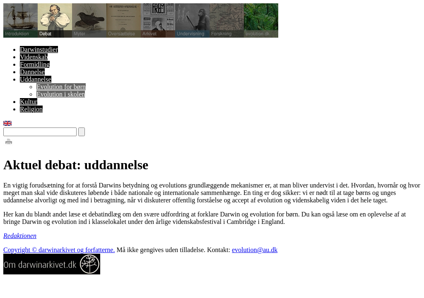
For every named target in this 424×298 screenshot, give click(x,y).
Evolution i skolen (60, 94)
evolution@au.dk (254, 249)
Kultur (28, 101)
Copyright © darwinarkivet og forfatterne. (59, 249)
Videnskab (34, 56)
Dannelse (32, 71)
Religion (31, 109)
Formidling (35, 64)
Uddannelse (35, 79)
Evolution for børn (61, 86)
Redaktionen (19, 235)
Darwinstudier (39, 49)
